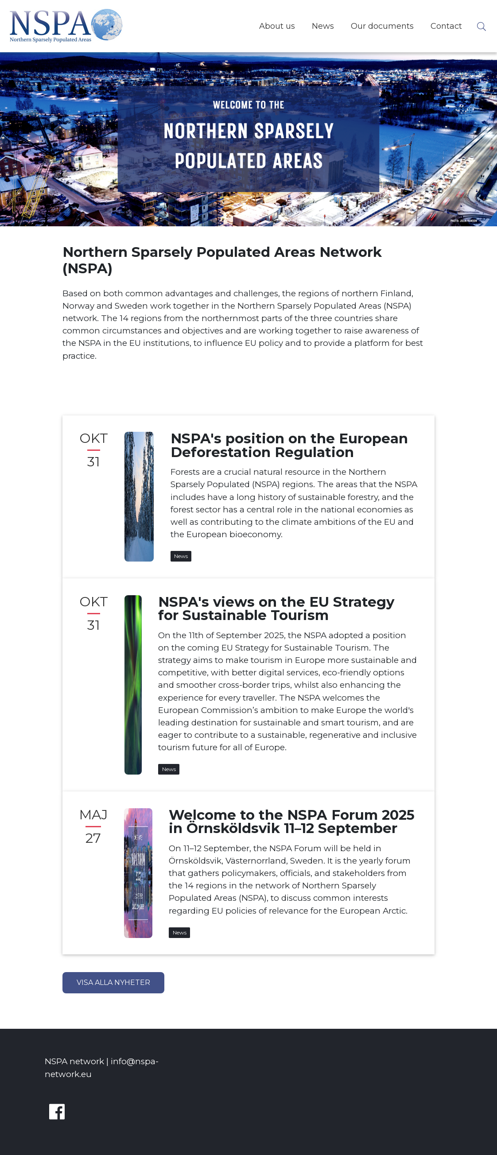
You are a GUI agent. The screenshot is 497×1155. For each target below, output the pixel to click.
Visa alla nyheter (113, 982)
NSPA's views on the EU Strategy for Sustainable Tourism (276, 608)
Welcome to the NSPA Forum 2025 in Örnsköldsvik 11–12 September (292, 821)
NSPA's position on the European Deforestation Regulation (289, 445)
